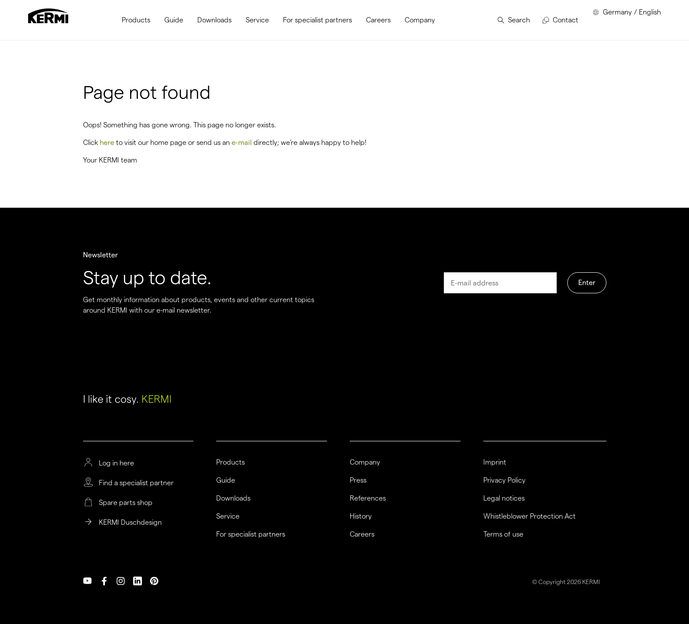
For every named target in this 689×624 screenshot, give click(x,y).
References (368, 498)
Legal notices (504, 498)
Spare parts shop (125, 502)
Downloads (233, 498)
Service (227, 516)
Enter (586, 282)
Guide (225, 480)
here (107, 142)
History (361, 516)
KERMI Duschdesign (130, 522)
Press (358, 480)
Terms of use (503, 534)
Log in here (116, 463)
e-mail (242, 142)
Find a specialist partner (136, 483)
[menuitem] (136, 20)
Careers (362, 534)
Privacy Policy (504, 480)
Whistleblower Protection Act (529, 516)
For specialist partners (250, 534)
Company (365, 462)
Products (230, 462)
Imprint (494, 462)
